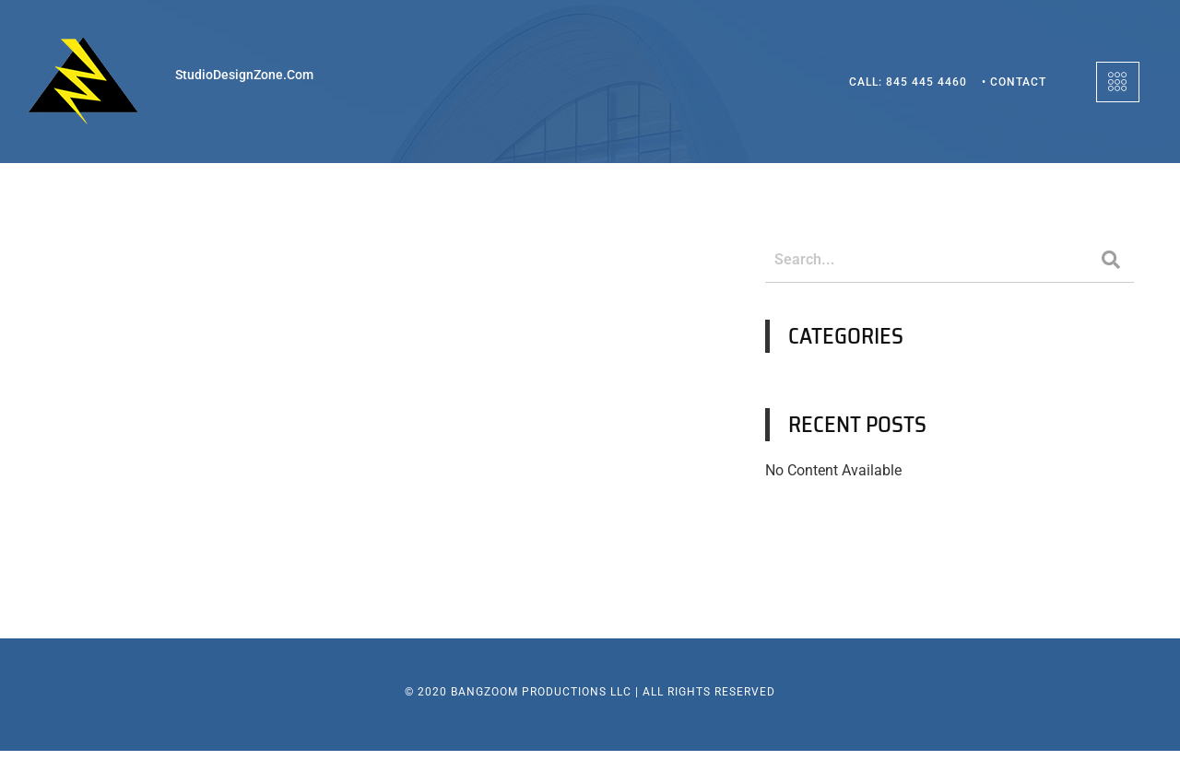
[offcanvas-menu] (1117, 82)
